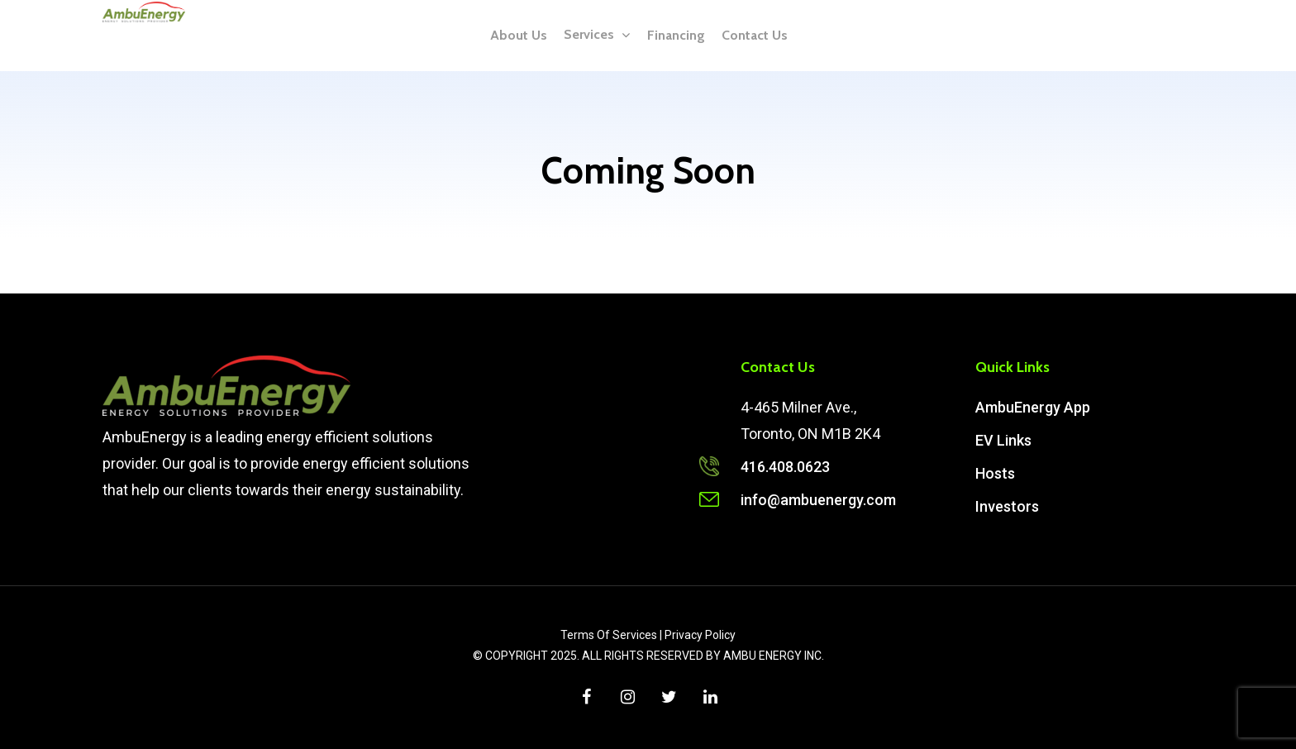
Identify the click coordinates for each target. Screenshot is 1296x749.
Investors (1007, 506)
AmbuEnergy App (1032, 407)
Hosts (995, 473)
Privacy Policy (700, 635)
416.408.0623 (785, 466)
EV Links (1003, 440)
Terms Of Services (608, 635)
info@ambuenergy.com (818, 499)
